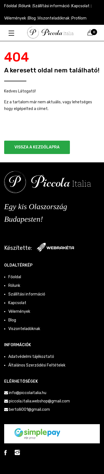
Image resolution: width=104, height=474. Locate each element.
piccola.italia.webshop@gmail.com (39, 401)
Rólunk (25, 6)
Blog (32, 18)
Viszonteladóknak (54, 18)
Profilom (79, 18)
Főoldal (10, 6)
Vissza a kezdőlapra (37, 147)
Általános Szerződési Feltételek (36, 365)
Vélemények (15, 18)
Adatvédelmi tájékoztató (31, 356)
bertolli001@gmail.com (29, 409)
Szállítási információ (51, 6)
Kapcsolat (81, 6)
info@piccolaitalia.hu (27, 392)
